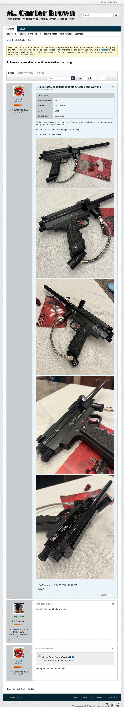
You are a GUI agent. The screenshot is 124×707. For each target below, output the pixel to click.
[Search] (97, 15)
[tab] (11, 73)
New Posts (11, 34)
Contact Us (87, 697)
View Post (73, 657)
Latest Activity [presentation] (25, 73)
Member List (66, 34)
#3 (113, 649)
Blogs (22, 28)
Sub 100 (31, 40)
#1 (113, 87)
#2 (113, 604)
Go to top (113, 697)
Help (76, 697)
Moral (19, 99)
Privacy (100, 697)
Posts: (17, 112)
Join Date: (14, 110)
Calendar (79, 34)
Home (8, 689)
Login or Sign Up (110, 2)
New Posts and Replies (30, 34)
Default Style (15, 697)
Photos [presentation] (40, 73)
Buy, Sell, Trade (18, 40)
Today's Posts (50, 34)
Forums (10, 29)
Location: (13, 634)
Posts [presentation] (11, 73)
